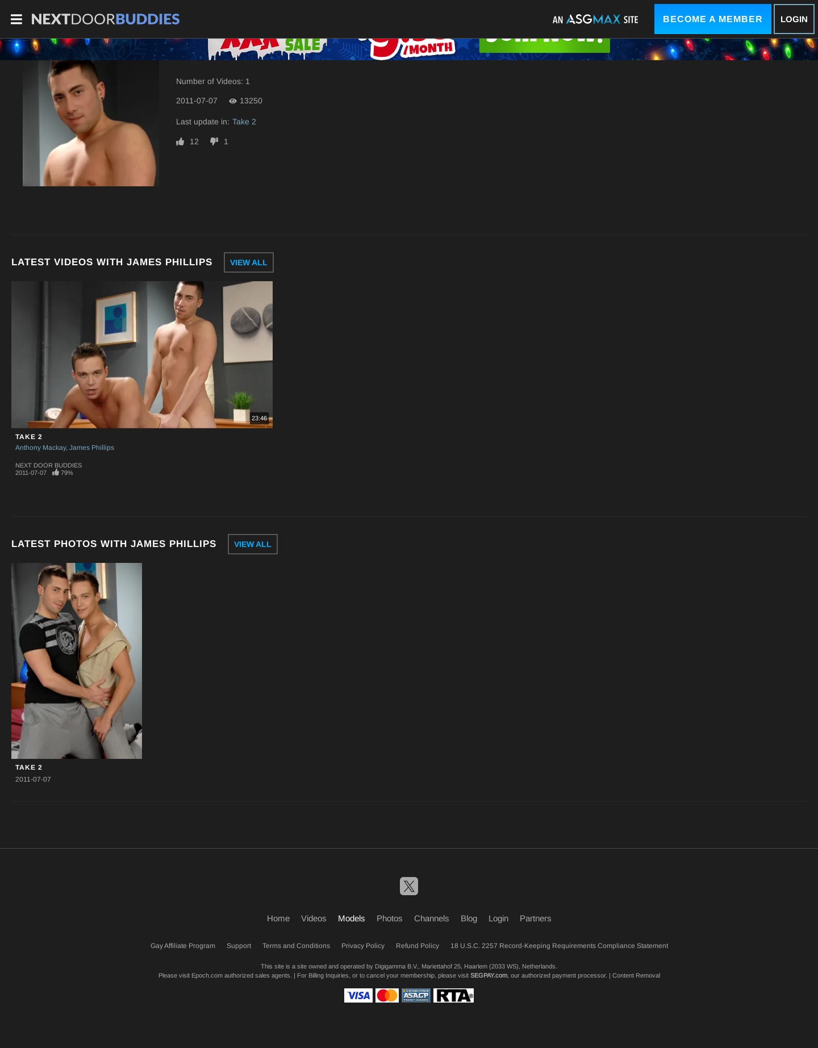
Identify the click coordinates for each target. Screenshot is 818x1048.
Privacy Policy (363, 946)
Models (351, 918)
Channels (431, 918)
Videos (314, 918)
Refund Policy (417, 946)
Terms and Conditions (296, 946)
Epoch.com (207, 975)
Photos (390, 918)
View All (249, 262)
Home (278, 918)
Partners (536, 918)
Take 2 (244, 121)
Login (794, 19)
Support (239, 946)
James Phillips (91, 448)
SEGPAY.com (488, 975)
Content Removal (636, 975)
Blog (469, 918)
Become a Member (713, 19)
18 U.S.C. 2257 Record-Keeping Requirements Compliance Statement (559, 946)
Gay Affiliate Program (183, 946)
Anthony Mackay (40, 448)
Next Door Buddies (48, 465)
